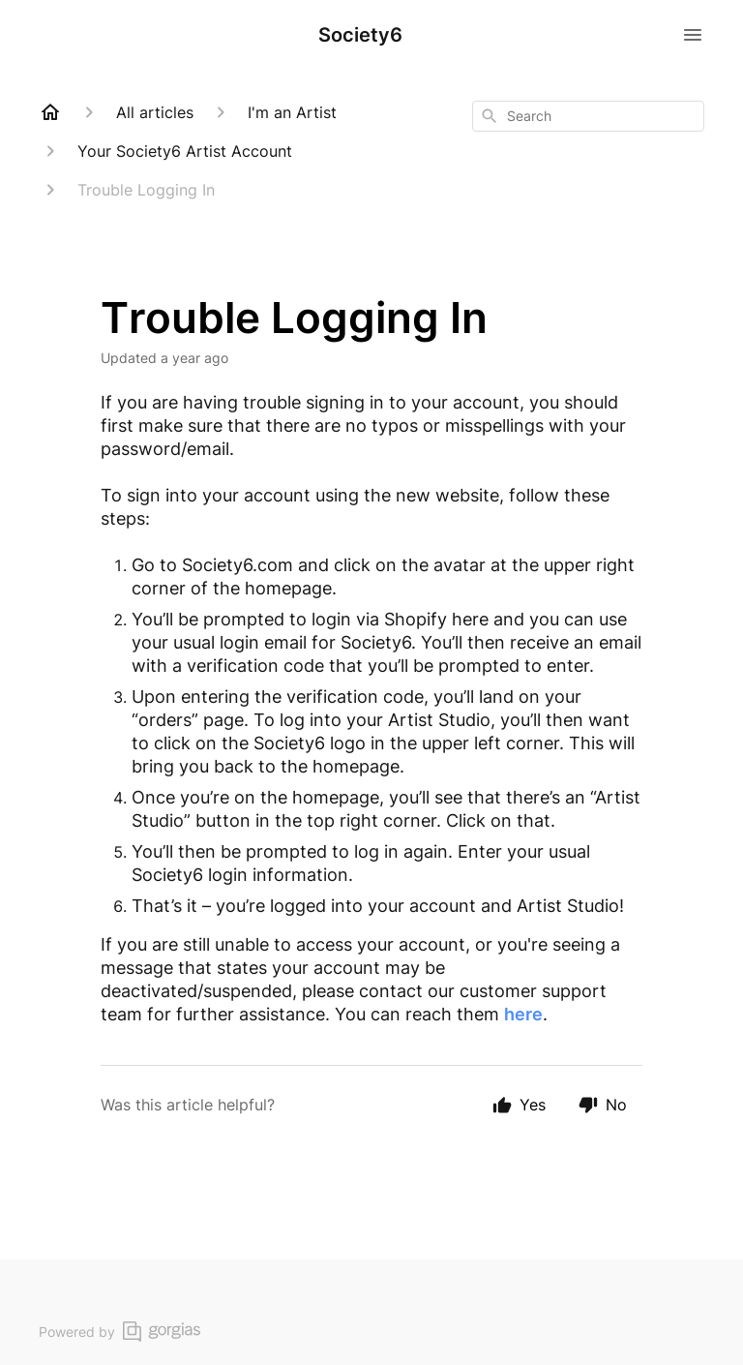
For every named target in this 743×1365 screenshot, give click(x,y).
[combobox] (588, 116)
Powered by (119, 1331)
